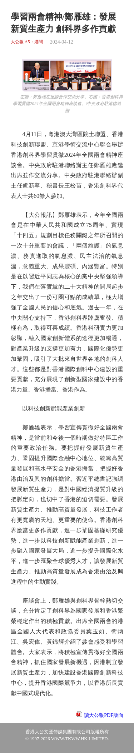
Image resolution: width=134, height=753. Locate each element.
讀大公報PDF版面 (103, 715)
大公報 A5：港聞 (27, 42)
